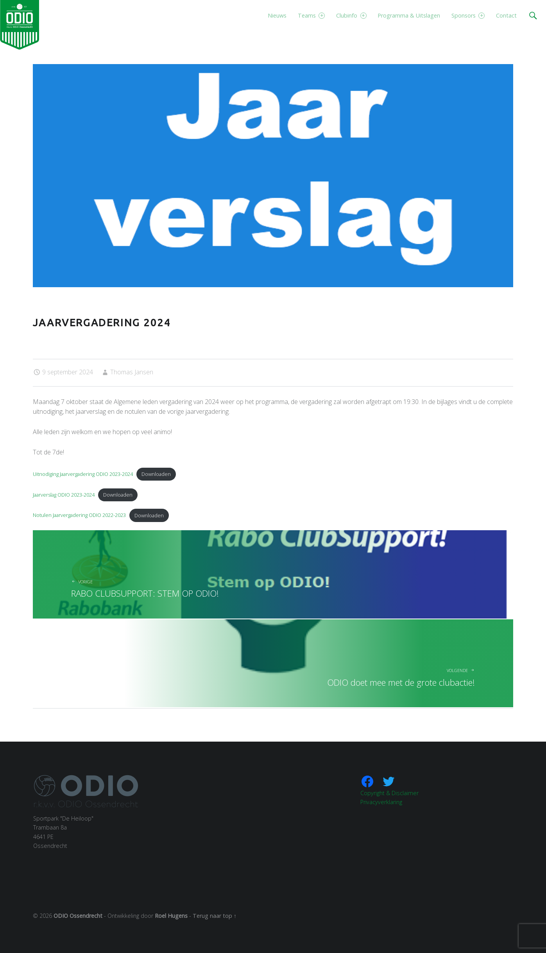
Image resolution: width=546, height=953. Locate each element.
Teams (311, 15)
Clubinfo (351, 15)
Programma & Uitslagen (409, 15)
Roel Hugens (171, 915)
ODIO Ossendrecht (78, 915)
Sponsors (468, 15)
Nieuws (277, 15)
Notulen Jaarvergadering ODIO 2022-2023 (79, 515)
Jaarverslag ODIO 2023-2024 (64, 494)
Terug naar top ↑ (214, 915)
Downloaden (156, 473)
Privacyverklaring (381, 802)
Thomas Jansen (131, 372)
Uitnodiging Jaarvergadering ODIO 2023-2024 (83, 473)
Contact (506, 15)
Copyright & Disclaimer (389, 793)
